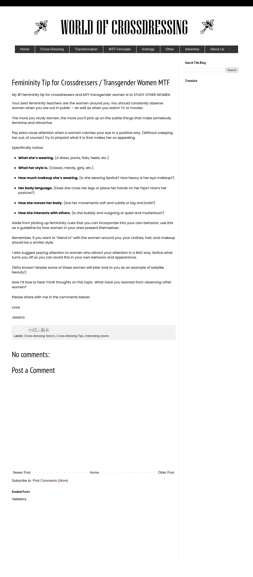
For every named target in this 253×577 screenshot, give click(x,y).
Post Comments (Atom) (50, 480)
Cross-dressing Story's (39, 336)
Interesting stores (97, 336)
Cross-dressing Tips (70, 336)
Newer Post (22, 472)
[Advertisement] (93, 531)
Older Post (166, 472)
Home (94, 472)
